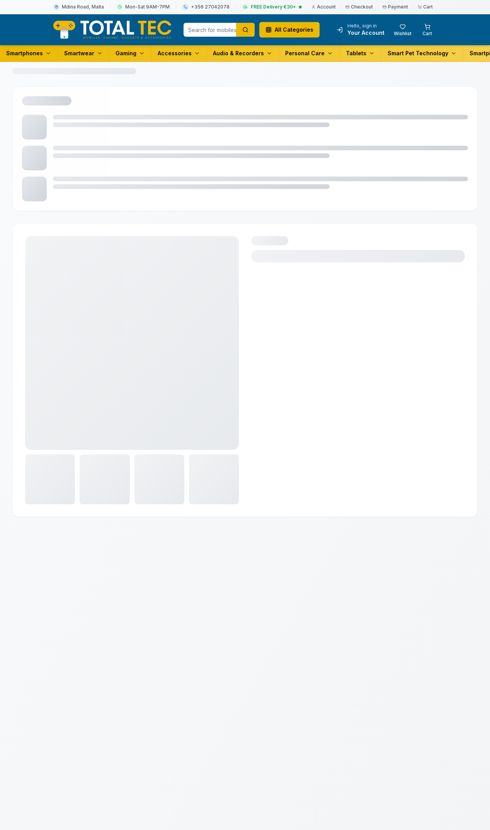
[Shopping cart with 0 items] (427, 30)
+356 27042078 (210, 7)
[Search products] (245, 30)
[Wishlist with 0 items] (402, 30)
